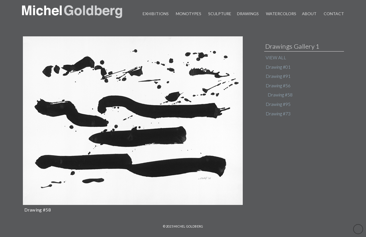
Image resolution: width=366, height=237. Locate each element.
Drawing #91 (278, 76)
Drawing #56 (278, 85)
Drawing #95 (278, 104)
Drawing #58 (280, 94)
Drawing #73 (278, 113)
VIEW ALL (276, 57)
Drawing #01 (278, 67)
